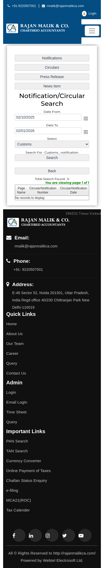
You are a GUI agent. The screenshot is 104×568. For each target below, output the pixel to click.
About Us (14, 333)
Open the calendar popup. (85, 118)
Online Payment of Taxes (28, 470)
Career (12, 353)
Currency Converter (23, 461)
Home (11, 324)
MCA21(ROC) (18, 500)
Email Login (16, 402)
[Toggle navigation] (92, 31)
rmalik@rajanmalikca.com (63, 6)
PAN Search (17, 441)
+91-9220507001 (22, 6)
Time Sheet (16, 412)
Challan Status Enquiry (26, 480)
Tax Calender (18, 510)
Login (89, 13)
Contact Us (16, 373)
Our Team (15, 343)
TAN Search (17, 451)
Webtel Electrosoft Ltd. (63, 560)
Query (11, 363)
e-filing (12, 490)
